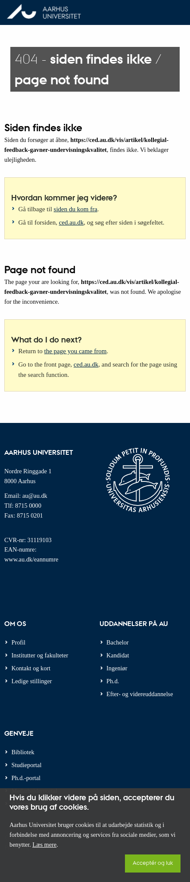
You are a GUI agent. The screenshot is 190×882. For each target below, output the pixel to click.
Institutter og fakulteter (40, 655)
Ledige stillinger (32, 681)
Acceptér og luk (153, 862)
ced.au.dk (71, 222)
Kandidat (117, 655)
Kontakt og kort (31, 668)
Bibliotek (23, 752)
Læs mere (44, 844)
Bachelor (117, 642)
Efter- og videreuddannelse (139, 694)
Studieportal (27, 765)
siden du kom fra (75, 209)
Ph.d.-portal (26, 777)
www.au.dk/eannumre (31, 559)
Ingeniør (116, 668)
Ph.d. (112, 681)
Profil (19, 642)
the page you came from (75, 351)
